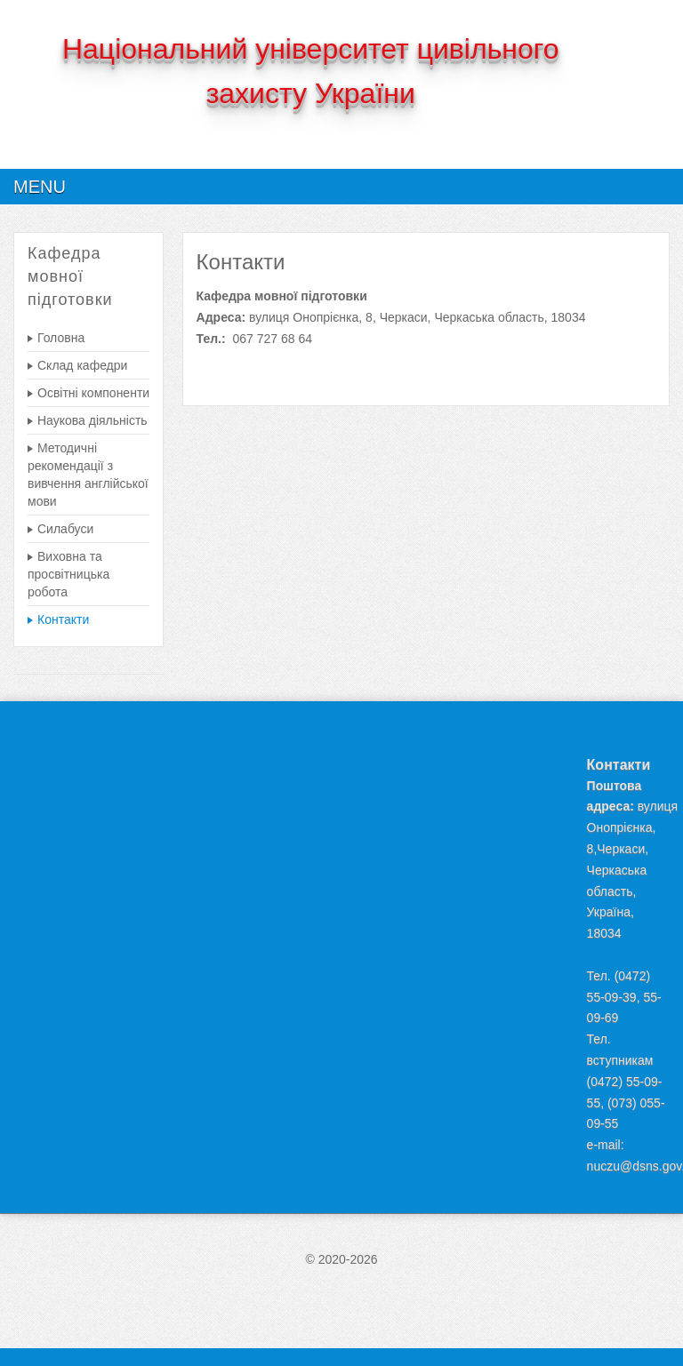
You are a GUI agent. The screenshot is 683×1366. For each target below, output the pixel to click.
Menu (39, 186)
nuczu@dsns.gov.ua (628, 1166)
